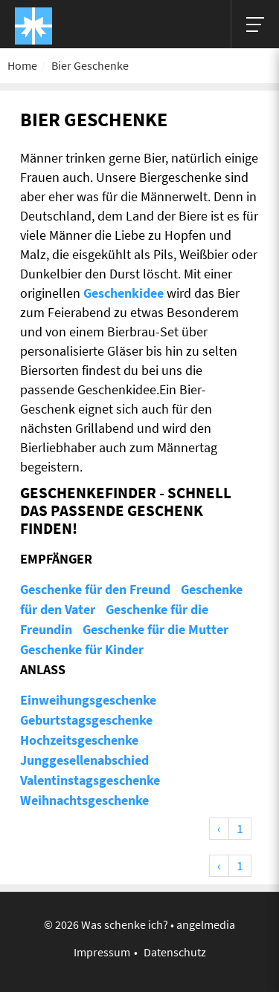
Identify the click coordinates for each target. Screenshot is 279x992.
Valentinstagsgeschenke (90, 780)
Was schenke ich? (124, 924)
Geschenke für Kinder (82, 649)
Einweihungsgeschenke (88, 699)
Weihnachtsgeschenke (84, 800)
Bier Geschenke (90, 65)
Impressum (102, 951)
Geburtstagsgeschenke (86, 719)
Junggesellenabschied (84, 760)
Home (22, 65)
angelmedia (205, 924)
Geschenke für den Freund (95, 589)
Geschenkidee (123, 292)
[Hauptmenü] (255, 24)
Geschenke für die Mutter (155, 629)
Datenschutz (175, 951)
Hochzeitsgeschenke (79, 739)
